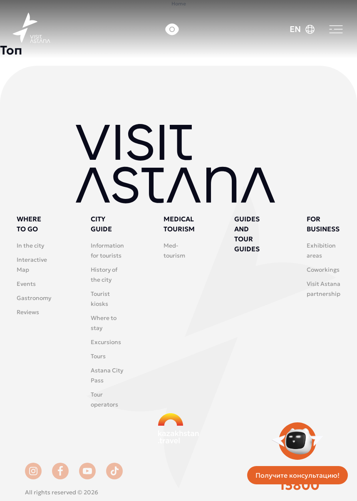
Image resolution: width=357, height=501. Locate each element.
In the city (30, 245)
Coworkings (323, 269)
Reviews (28, 312)
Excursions (106, 342)
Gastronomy (34, 298)
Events (26, 284)
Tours (98, 356)
